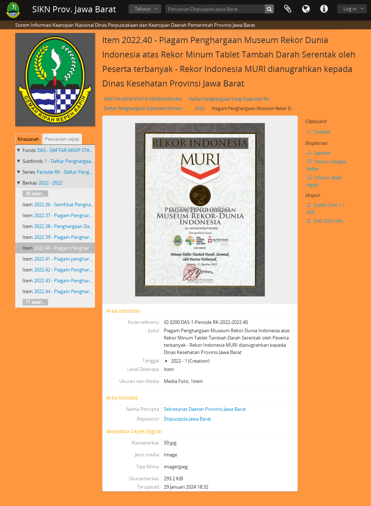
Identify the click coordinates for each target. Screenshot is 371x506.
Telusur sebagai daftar (326, 165)
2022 (200, 108)
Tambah (322, 132)
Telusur (143, 8)
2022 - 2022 (50, 183)
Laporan (318, 153)
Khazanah (28, 139)
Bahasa (306, 9)
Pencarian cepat (62, 139)
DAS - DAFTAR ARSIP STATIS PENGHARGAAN (84, 150)
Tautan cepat (324, 9)
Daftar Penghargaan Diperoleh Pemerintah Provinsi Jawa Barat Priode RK (146, 108)
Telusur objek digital (324, 181)
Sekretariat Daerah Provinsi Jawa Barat (205, 409)
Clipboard (288, 9)
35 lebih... (35, 193)
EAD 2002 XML (325, 221)
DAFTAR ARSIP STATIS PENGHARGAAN (143, 99)
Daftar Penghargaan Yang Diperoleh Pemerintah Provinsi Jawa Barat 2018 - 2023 (231, 99)
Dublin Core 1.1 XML (326, 208)
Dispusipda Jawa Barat (187, 419)
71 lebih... (35, 302)
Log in (350, 8)
